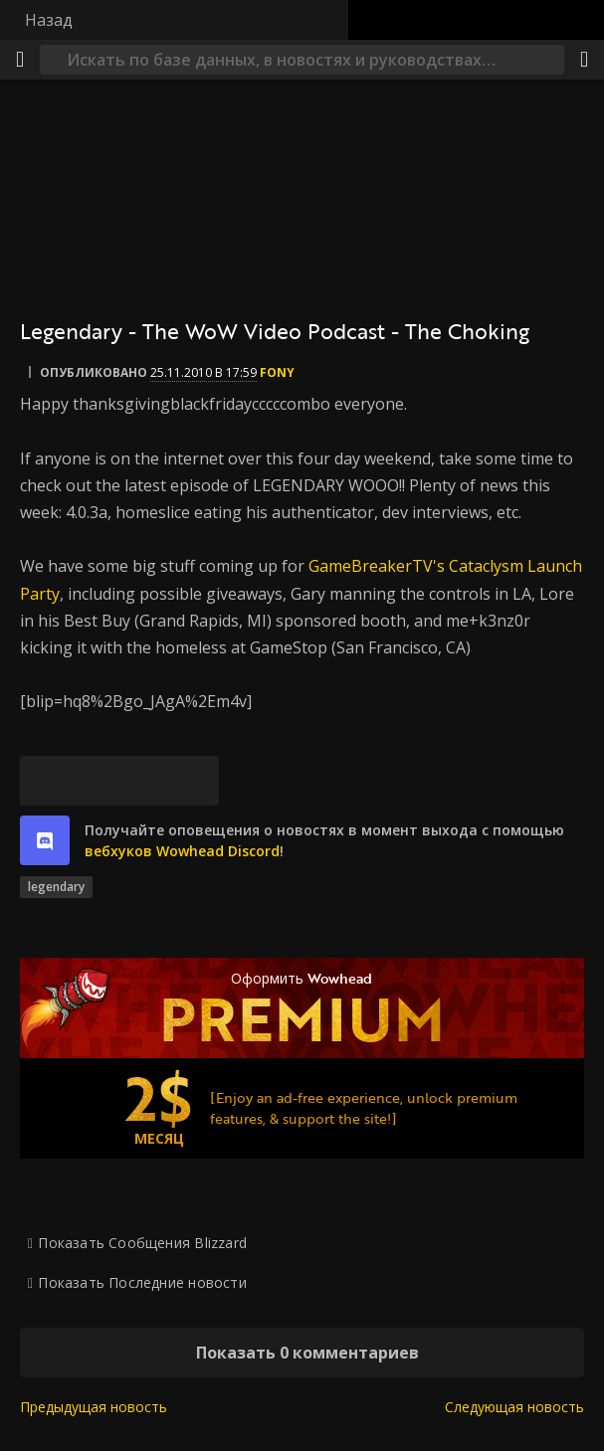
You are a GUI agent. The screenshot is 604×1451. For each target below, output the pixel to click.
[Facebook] (94, 781)
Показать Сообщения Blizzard (142, 1242)
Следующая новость (514, 1406)
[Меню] (20, 60)
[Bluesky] (45, 781)
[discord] (45, 840)
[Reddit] (144, 781)
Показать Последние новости (142, 1282)
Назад (49, 20)
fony (277, 372)
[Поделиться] (584, 60)
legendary (56, 886)
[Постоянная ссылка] (194, 781)
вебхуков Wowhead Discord (182, 850)
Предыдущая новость (93, 1406)
